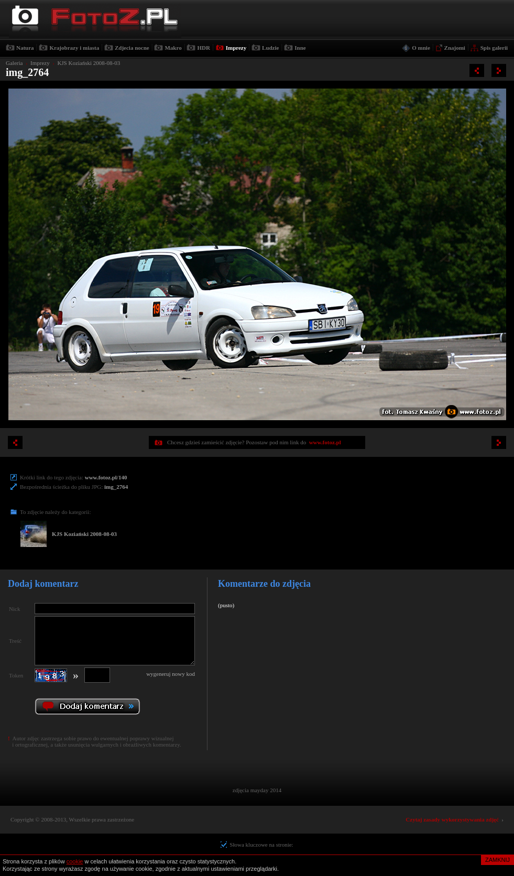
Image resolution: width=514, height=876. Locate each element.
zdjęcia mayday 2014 (257, 790)
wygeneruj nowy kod (170, 674)
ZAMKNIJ (497, 860)
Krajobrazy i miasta (74, 48)
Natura (25, 48)
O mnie (421, 48)
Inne (299, 48)
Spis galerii (494, 48)
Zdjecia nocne (132, 48)
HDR (203, 48)
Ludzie (270, 48)
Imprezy (236, 48)
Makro (173, 48)
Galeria (14, 63)
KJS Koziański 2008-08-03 (88, 63)
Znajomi (454, 48)
